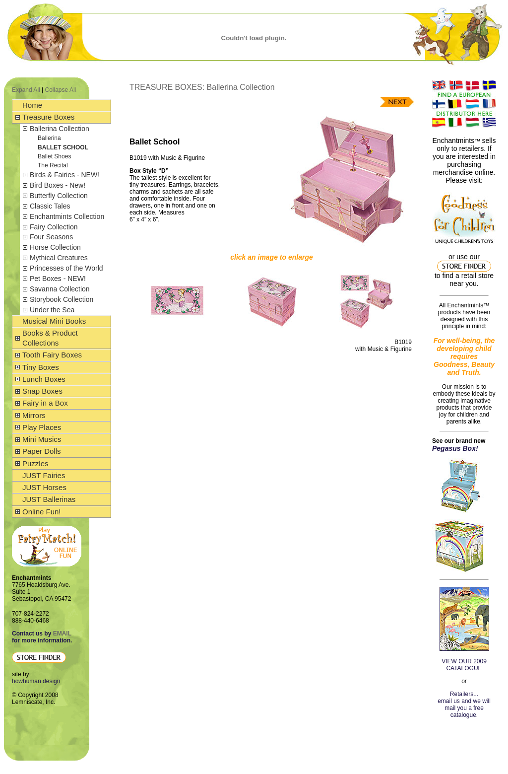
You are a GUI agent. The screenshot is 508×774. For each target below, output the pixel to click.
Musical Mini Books (54, 321)
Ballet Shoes (54, 156)
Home (32, 105)
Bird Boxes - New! (57, 185)
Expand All (26, 89)
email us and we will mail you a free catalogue (464, 708)
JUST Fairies (43, 475)
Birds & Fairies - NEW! (64, 175)
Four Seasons (51, 237)
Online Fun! (41, 511)
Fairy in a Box (45, 403)
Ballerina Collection (59, 129)
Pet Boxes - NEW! (58, 278)
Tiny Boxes (40, 367)
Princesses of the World (66, 268)
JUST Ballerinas (48, 499)
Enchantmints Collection (67, 216)
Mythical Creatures (59, 258)
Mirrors (34, 415)
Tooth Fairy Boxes (52, 355)
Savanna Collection (60, 289)
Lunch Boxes (43, 379)
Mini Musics (41, 439)
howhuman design (36, 681)
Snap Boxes (42, 391)
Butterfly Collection (59, 196)
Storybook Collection (61, 299)
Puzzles (35, 463)
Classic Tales (50, 206)
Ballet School (63, 147)
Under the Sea (52, 310)
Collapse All (60, 89)
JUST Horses (44, 487)
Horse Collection (55, 247)
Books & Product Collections (50, 338)
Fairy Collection (53, 227)
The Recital (53, 165)
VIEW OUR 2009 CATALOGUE (464, 665)
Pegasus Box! (455, 448)
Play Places (41, 427)
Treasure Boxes (48, 117)
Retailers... (464, 694)
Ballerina (49, 138)
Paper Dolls (41, 451)
